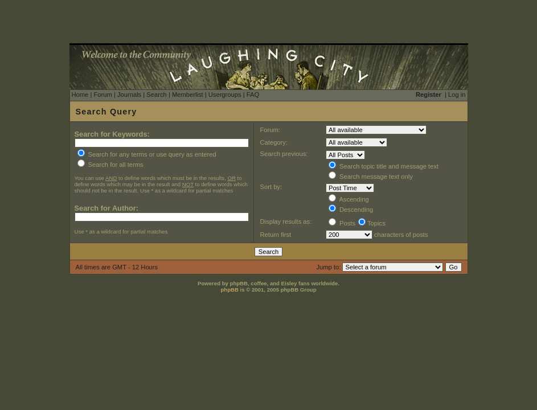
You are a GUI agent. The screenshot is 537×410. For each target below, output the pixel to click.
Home (80, 94)
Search (156, 94)
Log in (456, 94)
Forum (102, 94)
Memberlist (187, 94)
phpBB (229, 289)
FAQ (253, 94)
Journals (129, 94)
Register (428, 94)
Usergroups (224, 94)
